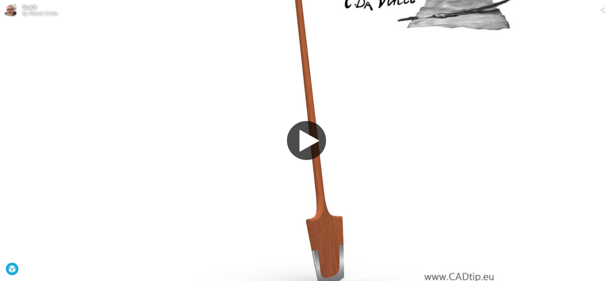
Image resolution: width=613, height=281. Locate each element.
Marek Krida (43, 13)
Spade (29, 7)
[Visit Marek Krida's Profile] (10, 10)
